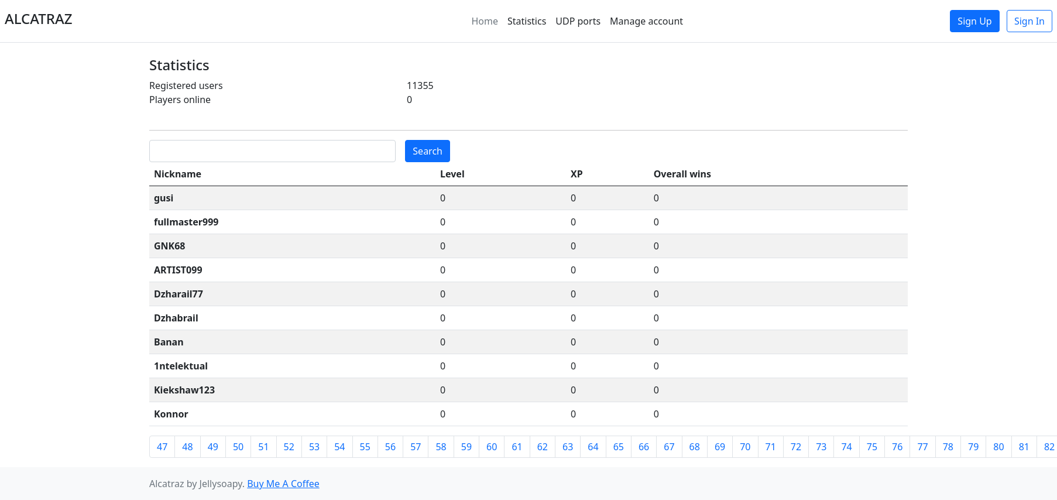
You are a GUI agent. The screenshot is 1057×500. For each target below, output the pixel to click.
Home (484, 21)
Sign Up (974, 21)
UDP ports (577, 21)
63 (567, 446)
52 (289, 446)
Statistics (526, 21)
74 (846, 446)
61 (517, 446)
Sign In (1029, 21)
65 (618, 446)
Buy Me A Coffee (283, 483)
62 (542, 446)
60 (491, 446)
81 (1024, 446)
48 (187, 446)
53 (314, 446)
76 (897, 446)
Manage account (646, 21)
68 (694, 446)
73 (821, 446)
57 (415, 446)
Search (427, 151)
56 (390, 446)
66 (644, 446)
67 (669, 446)
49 (213, 446)
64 (593, 446)
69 (720, 446)
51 (263, 446)
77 (922, 446)
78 (948, 446)
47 (162, 446)
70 (745, 446)
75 (872, 446)
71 (771, 446)
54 (339, 446)
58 (440, 446)
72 (796, 446)
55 (365, 446)
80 (998, 446)
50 (238, 446)
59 (466, 446)
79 (973, 446)
